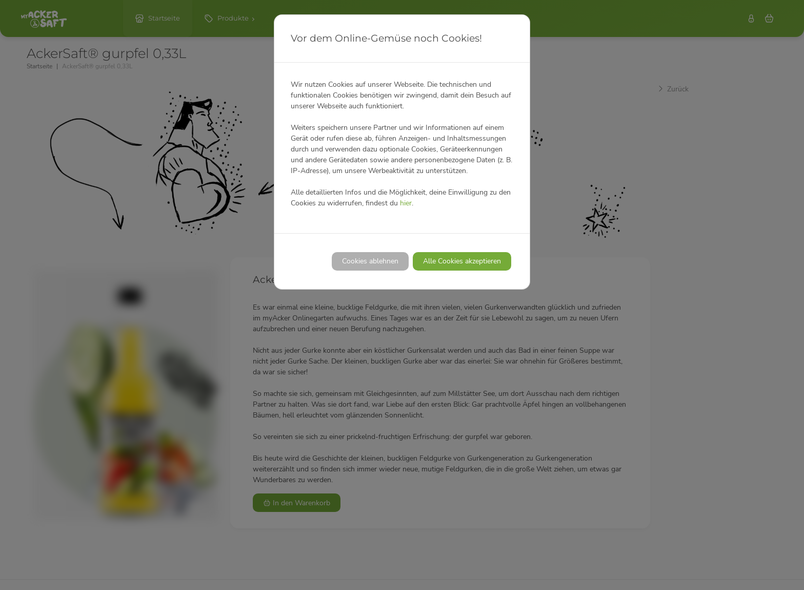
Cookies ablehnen (370, 261)
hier (406, 203)
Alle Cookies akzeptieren (462, 261)
